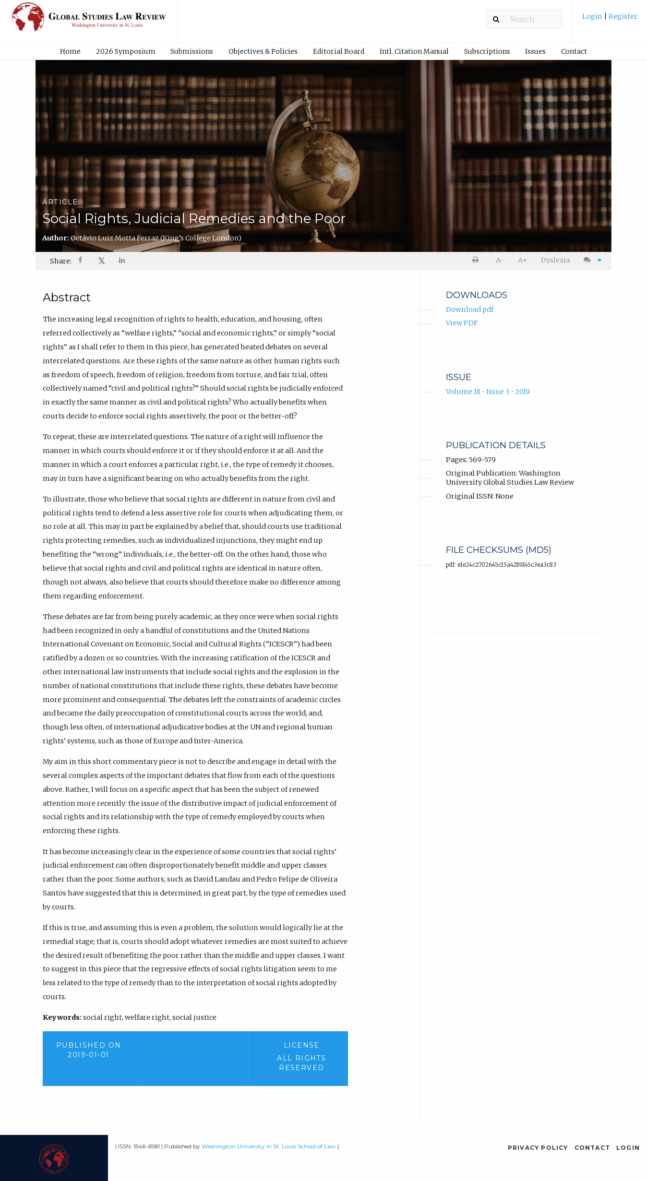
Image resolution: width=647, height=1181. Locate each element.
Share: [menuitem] (61, 261)
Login (593, 16)
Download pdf (469, 309)
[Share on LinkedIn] (122, 261)
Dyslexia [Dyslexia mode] (555, 260)
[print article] (477, 260)
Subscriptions (487, 51)
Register (622, 16)
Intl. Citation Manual (414, 51)
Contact (574, 51)
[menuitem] (609, 20)
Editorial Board (338, 51)
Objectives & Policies (263, 51)
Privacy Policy (538, 1147)
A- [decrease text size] (500, 260)
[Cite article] (590, 260)
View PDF (462, 323)
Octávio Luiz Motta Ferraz (156, 238)
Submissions (191, 51)
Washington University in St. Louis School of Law (269, 1146)
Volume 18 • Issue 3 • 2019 (488, 391)
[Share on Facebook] (81, 261)
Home (70, 51)
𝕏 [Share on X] (101, 260)
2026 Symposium (126, 51)
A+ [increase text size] (522, 260)
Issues (535, 51)
